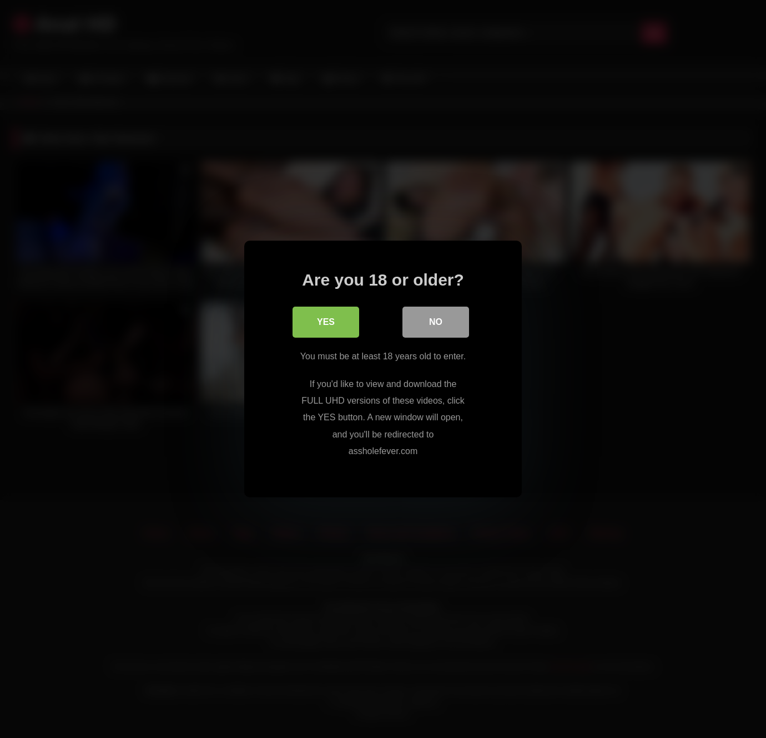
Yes (326, 322)
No (435, 322)
